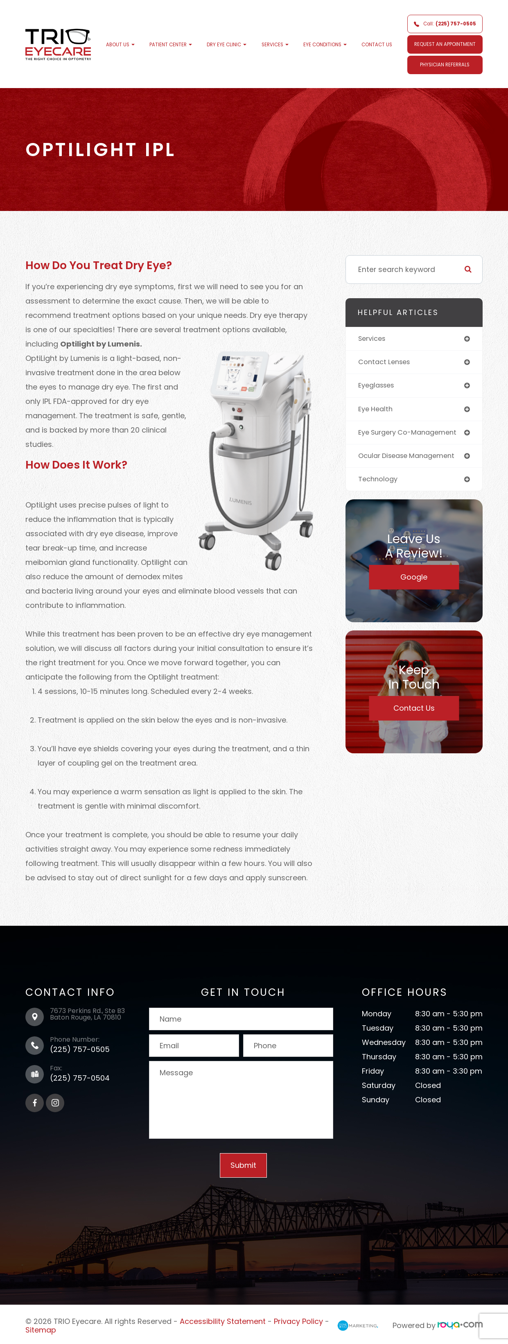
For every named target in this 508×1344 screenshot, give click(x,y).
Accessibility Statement (223, 1320)
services (373, 339)
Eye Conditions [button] (325, 44)
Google (413, 581)
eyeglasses (378, 387)
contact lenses (386, 363)
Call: (445, 23)
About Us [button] (120, 44)
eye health (377, 411)
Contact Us (376, 44)
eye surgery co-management (411, 435)
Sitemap (40, 1328)
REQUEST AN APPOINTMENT (445, 44)
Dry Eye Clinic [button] (226, 44)
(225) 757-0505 (80, 1049)
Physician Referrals (445, 64)
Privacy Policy (298, 1320)
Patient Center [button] (170, 44)
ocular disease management (411, 459)
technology (379, 482)
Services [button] (275, 44)
